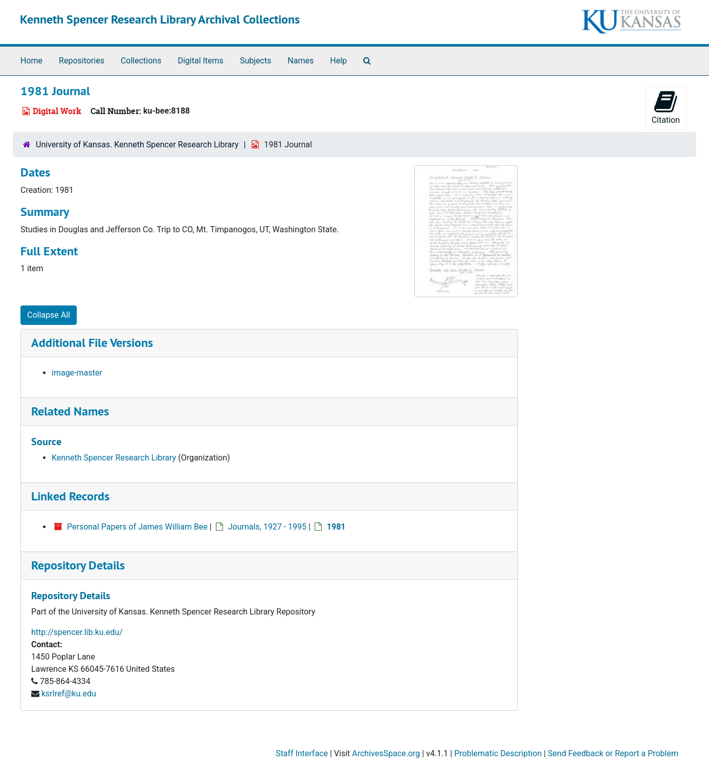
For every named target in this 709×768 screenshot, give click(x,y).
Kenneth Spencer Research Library (114, 458)
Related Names (70, 411)
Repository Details (78, 565)
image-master (77, 373)
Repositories (81, 60)
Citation (666, 107)
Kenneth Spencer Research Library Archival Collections (160, 19)
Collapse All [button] (48, 315)
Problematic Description (498, 753)
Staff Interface (302, 753)
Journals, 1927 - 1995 (267, 527)
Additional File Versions (92, 342)
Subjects (255, 60)
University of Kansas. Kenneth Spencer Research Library (137, 144)
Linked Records (70, 496)
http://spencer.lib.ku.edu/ (77, 632)
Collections (141, 60)
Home (31, 60)
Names (300, 60)
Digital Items (200, 60)
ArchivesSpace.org (386, 753)
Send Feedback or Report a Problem (613, 753)
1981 (336, 527)
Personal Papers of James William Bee (137, 527)
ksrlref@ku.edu (68, 693)
